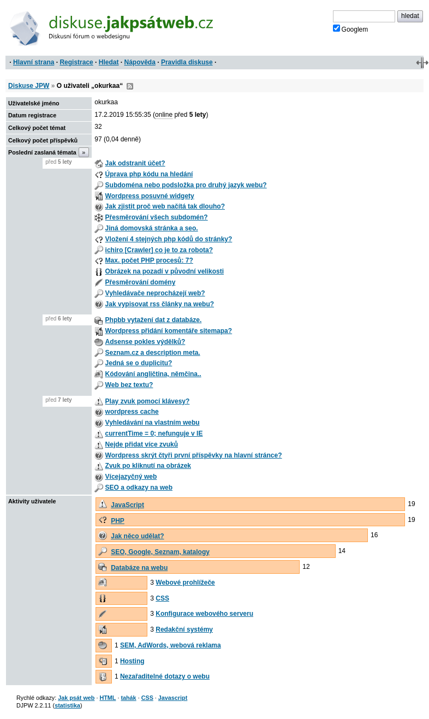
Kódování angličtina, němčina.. (153, 374)
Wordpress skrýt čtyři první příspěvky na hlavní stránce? (193, 455)
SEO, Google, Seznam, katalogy (160, 552)
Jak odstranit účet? (135, 163)
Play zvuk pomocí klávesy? (147, 401)
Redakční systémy (184, 629)
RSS (130, 86)
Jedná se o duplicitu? (138, 363)
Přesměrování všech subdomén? (156, 217)
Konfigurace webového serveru (204, 613)
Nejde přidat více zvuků (141, 444)
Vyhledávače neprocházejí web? (155, 293)
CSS (162, 598)
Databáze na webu (139, 568)
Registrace (76, 62)
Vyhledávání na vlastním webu (152, 422)
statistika (67, 705)
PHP (117, 521)
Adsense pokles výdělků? (145, 342)
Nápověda (140, 62)
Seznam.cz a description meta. (152, 352)
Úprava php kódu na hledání (149, 174)
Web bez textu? (129, 385)
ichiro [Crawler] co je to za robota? (159, 250)
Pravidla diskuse (187, 62)
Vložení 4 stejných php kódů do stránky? (169, 239)
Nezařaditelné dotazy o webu (165, 676)
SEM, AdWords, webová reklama (170, 645)
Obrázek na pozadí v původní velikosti (164, 271)
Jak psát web (76, 697)
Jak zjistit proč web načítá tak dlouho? (165, 206)
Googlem (350, 29)
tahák (128, 697)
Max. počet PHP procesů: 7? (149, 260)
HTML (107, 697)
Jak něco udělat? (137, 536)
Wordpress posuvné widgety (149, 196)
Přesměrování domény (140, 282)
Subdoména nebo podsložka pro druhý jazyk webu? (186, 185)
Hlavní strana (33, 62)
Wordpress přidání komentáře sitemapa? (169, 331)
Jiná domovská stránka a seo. (151, 228)
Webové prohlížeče (185, 582)
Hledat (109, 62)
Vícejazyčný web (131, 476)
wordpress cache (132, 411)
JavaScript (127, 505)
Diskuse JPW (28, 86)
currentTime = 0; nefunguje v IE (154, 433)
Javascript (172, 697)
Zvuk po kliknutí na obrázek (148, 466)
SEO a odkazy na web (138, 487)
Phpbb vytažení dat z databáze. (153, 320)
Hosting (132, 661)
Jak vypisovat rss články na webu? (159, 304)
